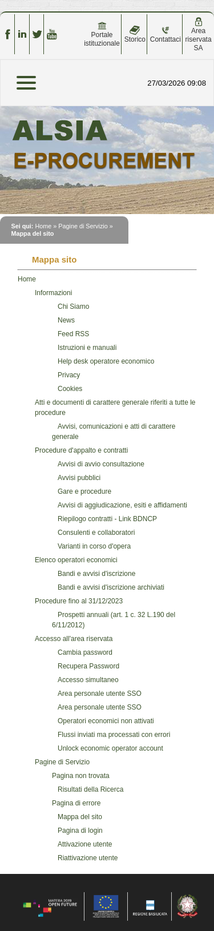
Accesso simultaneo (88, 680)
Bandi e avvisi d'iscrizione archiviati (111, 587)
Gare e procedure (84, 491)
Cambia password (85, 652)
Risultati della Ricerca (90, 789)
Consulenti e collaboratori (96, 533)
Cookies (70, 389)
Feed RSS (73, 334)
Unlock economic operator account (110, 748)
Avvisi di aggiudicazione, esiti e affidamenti (122, 505)
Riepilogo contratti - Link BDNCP (107, 519)
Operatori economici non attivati (106, 721)
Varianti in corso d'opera (94, 546)
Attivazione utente (85, 844)
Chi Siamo (73, 307)
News (66, 320)
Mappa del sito (80, 817)
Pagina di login (80, 831)
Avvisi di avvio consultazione (101, 464)
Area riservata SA (198, 34)
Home (43, 226)
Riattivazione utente (88, 858)
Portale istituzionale (102, 34)
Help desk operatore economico (106, 361)
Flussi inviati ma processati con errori (114, 735)
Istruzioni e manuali (87, 348)
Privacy (69, 375)
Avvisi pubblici (79, 478)
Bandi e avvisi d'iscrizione (96, 574)
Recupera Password (88, 666)
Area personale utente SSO (100, 694)
